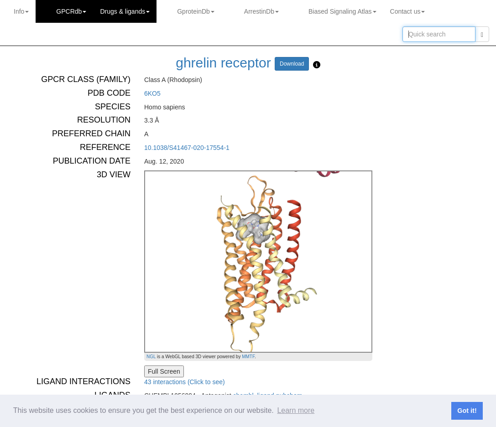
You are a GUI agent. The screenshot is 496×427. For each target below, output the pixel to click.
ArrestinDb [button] (261, 11)
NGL (151, 356)
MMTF (248, 356)
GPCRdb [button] (71, 11)
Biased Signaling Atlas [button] (342, 11)
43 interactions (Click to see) (184, 382)
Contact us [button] (407, 11)
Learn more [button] (295, 410)
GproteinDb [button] (195, 11)
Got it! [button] (466, 410)
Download (292, 64)
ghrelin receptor (223, 62)
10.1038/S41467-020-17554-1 (187, 147)
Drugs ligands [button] (125, 11)
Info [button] (21, 11)
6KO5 (152, 93)
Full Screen (164, 371)
